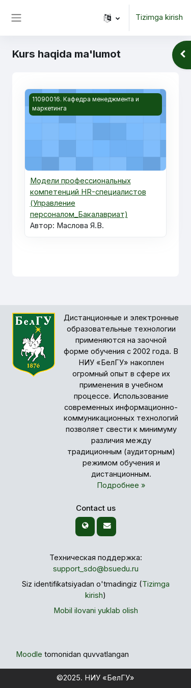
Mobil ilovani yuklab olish (95, 610)
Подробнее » (121, 485)
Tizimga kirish (159, 17)
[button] (112, 18)
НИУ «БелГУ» (109, 677)
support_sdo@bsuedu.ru (96, 568)
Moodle (29, 654)
